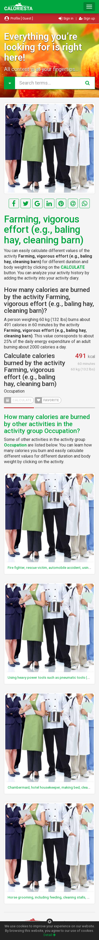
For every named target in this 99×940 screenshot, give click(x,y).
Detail (50, 935)
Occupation (14, 391)
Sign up (87, 18)
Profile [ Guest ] (18, 18)
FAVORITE (47, 400)
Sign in (66, 18)
